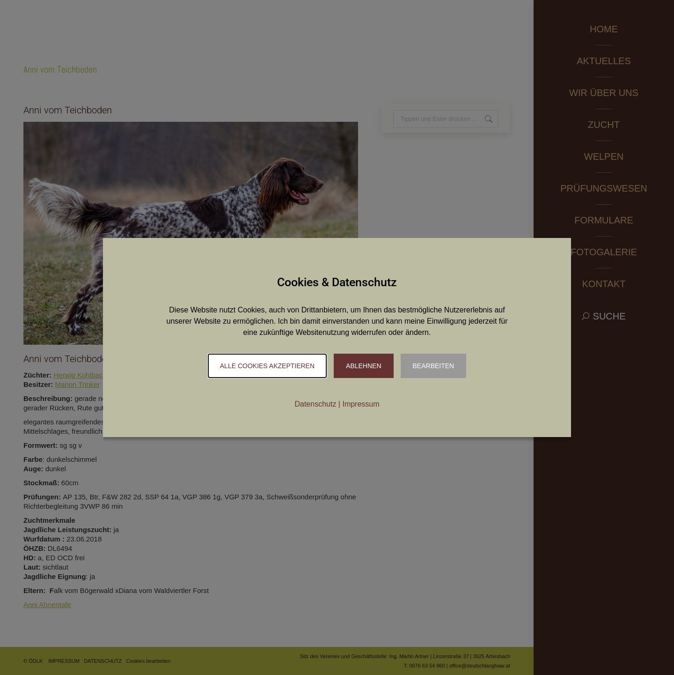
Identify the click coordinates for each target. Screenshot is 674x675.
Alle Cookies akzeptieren (267, 366)
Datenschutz (315, 404)
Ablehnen (363, 366)
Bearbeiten (433, 366)
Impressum (360, 404)
